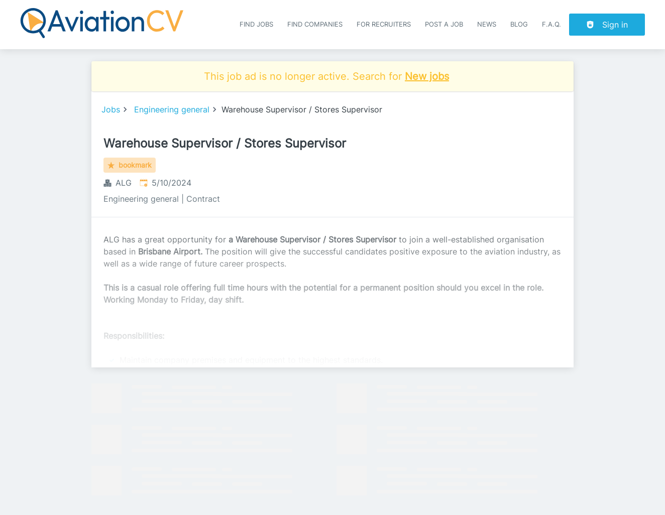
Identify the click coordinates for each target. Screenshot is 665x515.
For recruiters (384, 24)
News (486, 24)
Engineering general (171, 109)
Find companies (315, 24)
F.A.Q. (551, 24)
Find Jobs (256, 24)
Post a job (444, 24)
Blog (519, 24)
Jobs (110, 109)
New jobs (427, 76)
